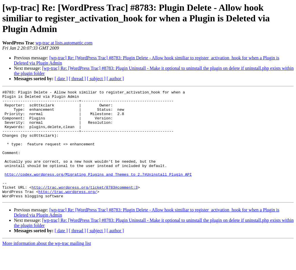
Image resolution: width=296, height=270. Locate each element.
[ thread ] (77, 78)
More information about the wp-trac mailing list (46, 264)
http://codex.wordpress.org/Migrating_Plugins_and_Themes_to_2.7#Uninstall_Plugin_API (98, 191)
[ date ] (61, 78)
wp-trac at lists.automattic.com (64, 42)
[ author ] (115, 78)
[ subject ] (96, 78)
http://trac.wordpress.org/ (67, 212)
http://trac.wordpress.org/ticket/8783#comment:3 (85, 207)
